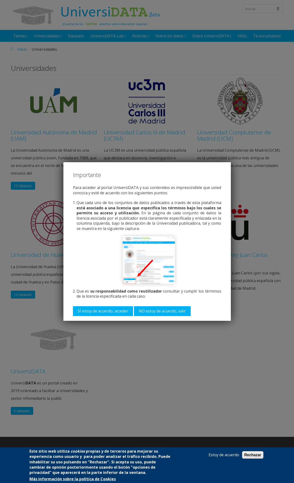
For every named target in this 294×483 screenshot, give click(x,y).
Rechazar (252, 455)
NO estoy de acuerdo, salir (162, 311)
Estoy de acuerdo (224, 454)
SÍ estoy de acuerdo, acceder (103, 311)
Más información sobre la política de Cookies (72, 479)
